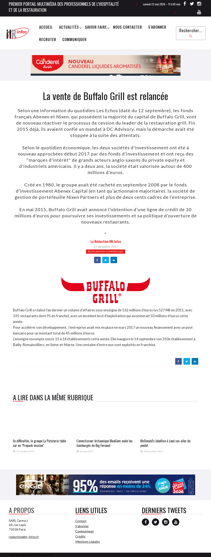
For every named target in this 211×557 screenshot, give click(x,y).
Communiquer (74, 39)
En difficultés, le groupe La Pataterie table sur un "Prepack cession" (39, 443)
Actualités (69, 27)
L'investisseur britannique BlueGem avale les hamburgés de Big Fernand (105, 443)
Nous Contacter (127, 27)
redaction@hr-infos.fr (24, 537)
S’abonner (157, 27)
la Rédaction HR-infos (106, 241)
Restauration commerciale (106, 251)
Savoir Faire (96, 27)
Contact (80, 521)
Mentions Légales (87, 541)
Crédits (80, 536)
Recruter (47, 39)
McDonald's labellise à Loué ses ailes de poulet (165, 443)
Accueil (46, 27)
